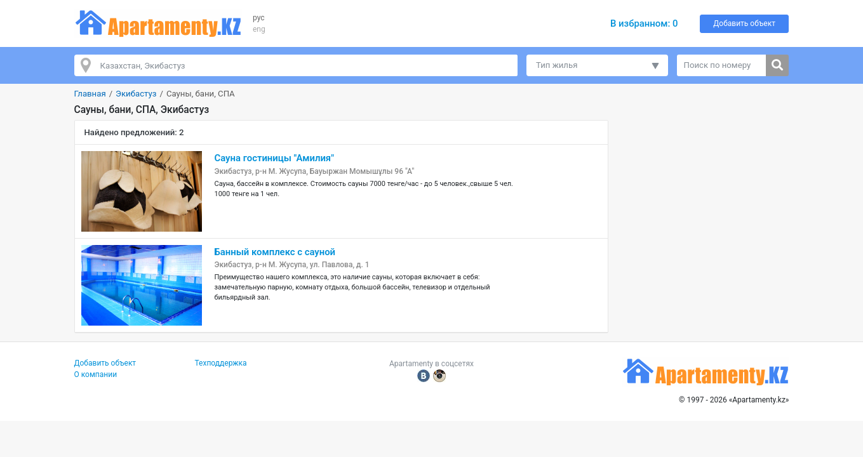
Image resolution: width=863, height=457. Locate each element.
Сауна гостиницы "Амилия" (274, 158)
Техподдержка (221, 363)
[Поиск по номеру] (721, 65)
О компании (95, 374)
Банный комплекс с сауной (275, 252)
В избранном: (644, 23)
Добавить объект (744, 23)
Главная (90, 93)
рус (259, 17)
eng (259, 29)
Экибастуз (136, 93)
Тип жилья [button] (556, 65)
